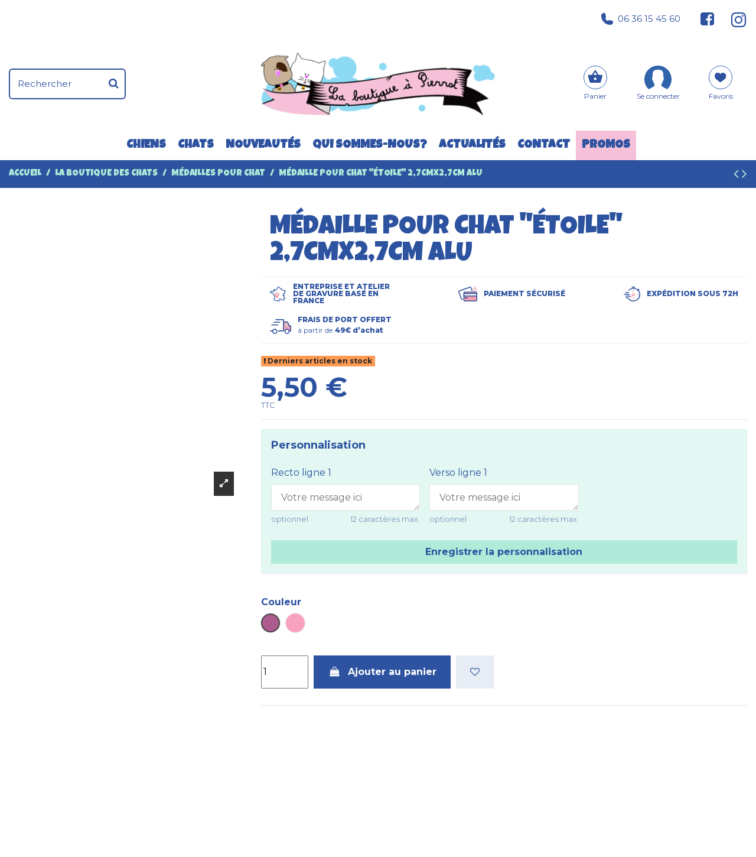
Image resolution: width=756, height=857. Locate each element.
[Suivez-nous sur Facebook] (708, 19)
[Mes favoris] (721, 87)
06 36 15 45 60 (640, 19)
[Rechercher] (113, 84)
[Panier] (595, 84)
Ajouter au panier (382, 671)
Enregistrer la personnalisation (503, 551)
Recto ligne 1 (301, 472)
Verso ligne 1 (458, 472)
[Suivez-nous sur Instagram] (734, 19)
